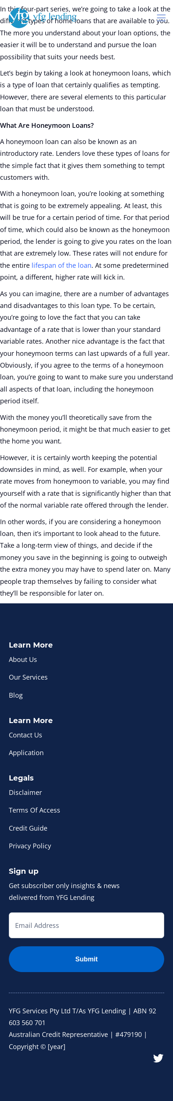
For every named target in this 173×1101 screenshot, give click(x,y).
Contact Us (25, 734)
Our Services (28, 677)
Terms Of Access (34, 810)
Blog (16, 695)
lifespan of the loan (61, 265)
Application (26, 752)
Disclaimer (25, 792)
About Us (23, 659)
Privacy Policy (30, 845)
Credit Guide (28, 828)
